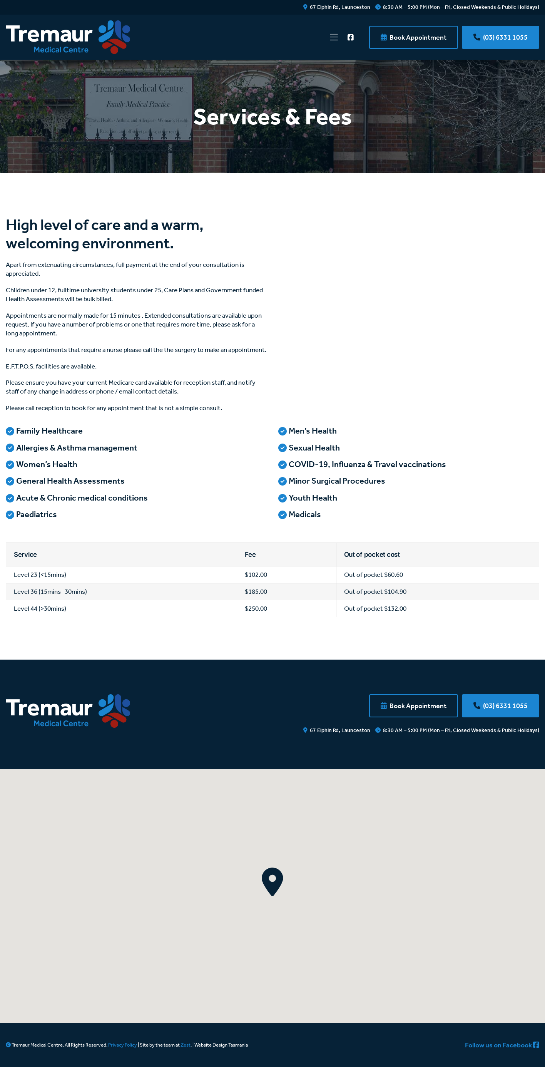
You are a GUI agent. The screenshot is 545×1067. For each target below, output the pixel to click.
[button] (272, 882)
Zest (186, 1045)
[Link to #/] (334, 37)
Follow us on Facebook (502, 1045)
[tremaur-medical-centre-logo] (68, 23)
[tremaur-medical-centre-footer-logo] (68, 697)
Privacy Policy (122, 1045)
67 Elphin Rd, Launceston (336, 7)
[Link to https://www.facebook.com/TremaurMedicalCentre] (351, 37)
